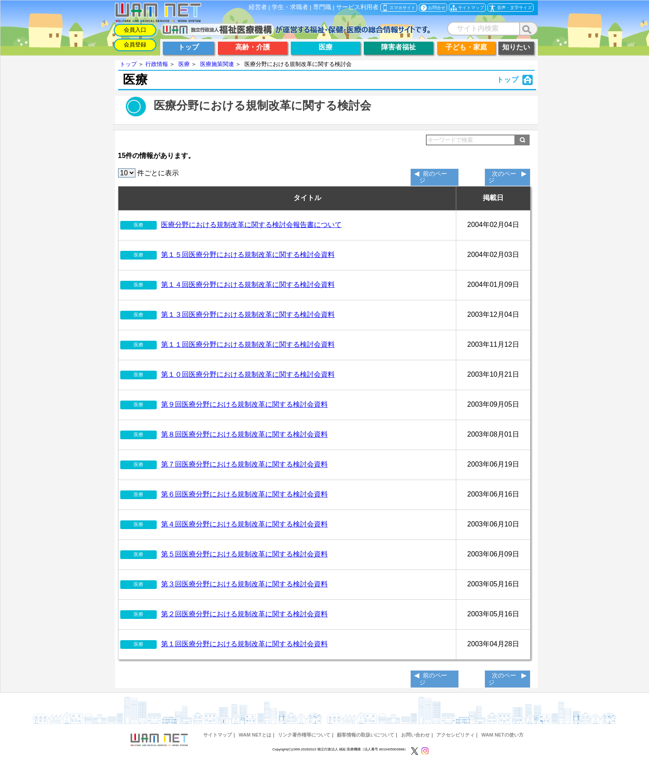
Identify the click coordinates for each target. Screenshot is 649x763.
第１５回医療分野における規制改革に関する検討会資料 (248, 254)
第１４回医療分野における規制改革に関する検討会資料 (248, 284)
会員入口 (135, 29)
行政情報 (156, 64)
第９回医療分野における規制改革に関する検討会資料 (244, 404)
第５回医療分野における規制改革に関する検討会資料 (244, 554)
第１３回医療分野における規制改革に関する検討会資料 (248, 314)
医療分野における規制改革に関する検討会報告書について (251, 224)
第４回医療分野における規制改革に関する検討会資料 (244, 524)
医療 (184, 64)
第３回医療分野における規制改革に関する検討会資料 (244, 584)
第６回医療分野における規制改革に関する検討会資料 (244, 494)
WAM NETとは (255, 734)
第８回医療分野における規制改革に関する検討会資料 (244, 434)
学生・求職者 (290, 7)
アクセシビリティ (455, 734)
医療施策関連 (217, 64)
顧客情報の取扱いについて (365, 734)
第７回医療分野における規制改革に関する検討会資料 (244, 464)
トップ (128, 64)
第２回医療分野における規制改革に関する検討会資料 (244, 614)
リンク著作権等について (304, 734)
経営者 (258, 7)
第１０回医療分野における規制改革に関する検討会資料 (248, 374)
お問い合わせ (415, 734)
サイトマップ (217, 734)
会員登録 (135, 44)
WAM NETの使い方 (502, 734)
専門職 (322, 7)
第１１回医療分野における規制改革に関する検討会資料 (248, 344)
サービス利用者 (357, 7)
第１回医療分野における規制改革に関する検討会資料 (244, 644)
